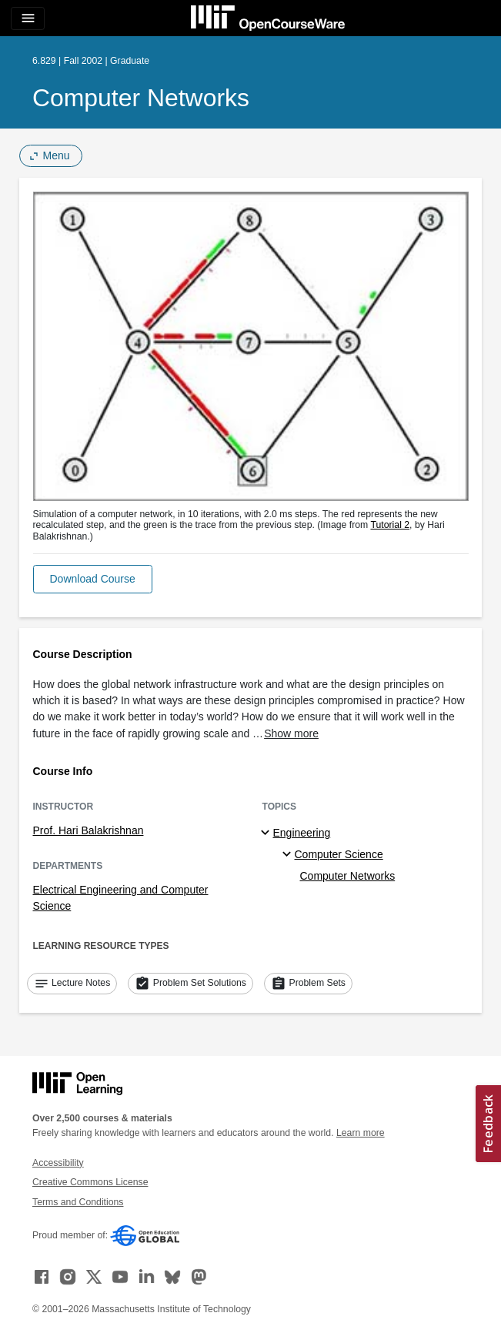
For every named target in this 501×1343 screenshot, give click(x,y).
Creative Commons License (90, 1182)
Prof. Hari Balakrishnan (88, 830)
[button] (92, 579)
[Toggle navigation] (28, 18)
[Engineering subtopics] (267, 834)
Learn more (360, 1133)
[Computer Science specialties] (289, 855)
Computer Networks (140, 98)
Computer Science (339, 854)
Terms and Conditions (77, 1202)
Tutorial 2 (389, 524)
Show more (291, 733)
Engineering (302, 833)
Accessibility (58, 1163)
